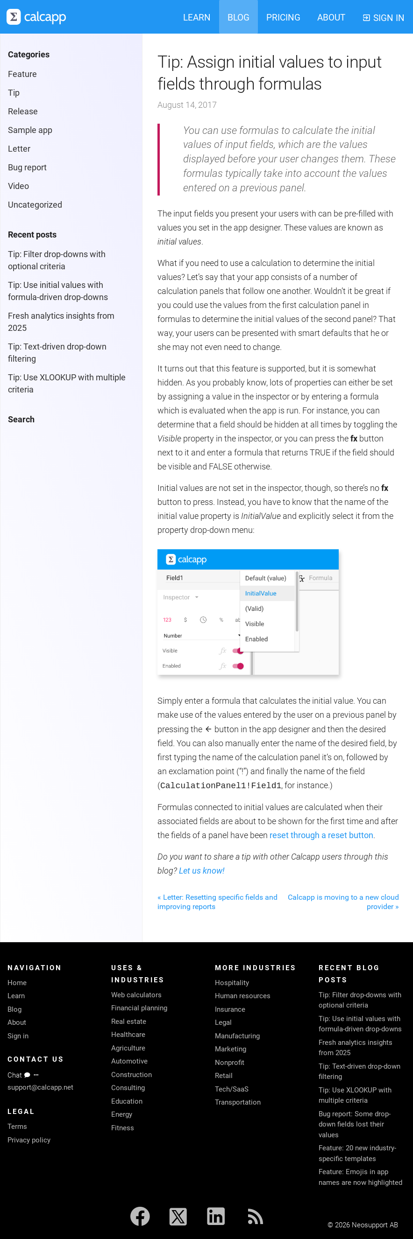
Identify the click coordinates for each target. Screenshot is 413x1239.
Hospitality (232, 983)
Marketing (230, 1049)
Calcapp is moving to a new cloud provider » (343, 902)
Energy (121, 1114)
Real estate (128, 1021)
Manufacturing (237, 1036)
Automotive (129, 1061)
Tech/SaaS (232, 1089)
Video (18, 186)
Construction (131, 1075)
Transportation (238, 1102)
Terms (17, 1126)
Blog (14, 1009)
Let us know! (202, 870)
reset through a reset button (321, 835)
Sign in (17, 1036)
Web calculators (136, 995)
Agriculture (128, 1048)
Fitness (122, 1128)
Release (23, 111)
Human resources (243, 996)
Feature (22, 74)
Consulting (128, 1088)
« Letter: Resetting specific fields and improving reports (217, 902)
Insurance (230, 1009)
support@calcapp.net (40, 1087)
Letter (19, 149)
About (16, 1022)
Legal (223, 1022)
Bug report (27, 167)
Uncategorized (35, 205)
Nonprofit (229, 1062)
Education (126, 1101)
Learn (16, 996)
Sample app (30, 130)
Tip (14, 93)
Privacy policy (28, 1140)
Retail (224, 1075)
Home (17, 983)
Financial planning (139, 1008)
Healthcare (128, 1034)
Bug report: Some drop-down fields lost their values (355, 1124)
